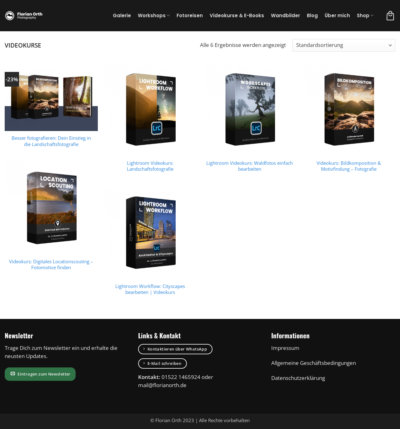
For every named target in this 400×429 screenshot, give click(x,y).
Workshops (154, 15)
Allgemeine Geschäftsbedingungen (313, 362)
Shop (365, 15)
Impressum (285, 347)
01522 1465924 (181, 377)
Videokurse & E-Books (237, 15)
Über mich (337, 15)
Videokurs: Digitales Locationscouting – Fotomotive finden (51, 264)
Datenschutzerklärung (298, 377)
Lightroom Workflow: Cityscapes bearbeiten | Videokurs (150, 289)
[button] (390, 16)
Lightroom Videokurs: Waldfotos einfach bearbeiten (249, 166)
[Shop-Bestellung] (343, 45)
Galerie (122, 15)
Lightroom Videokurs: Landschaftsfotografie (150, 166)
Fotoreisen (190, 15)
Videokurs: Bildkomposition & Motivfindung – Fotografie (349, 166)
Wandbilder (285, 15)
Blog (312, 15)
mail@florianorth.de (162, 385)
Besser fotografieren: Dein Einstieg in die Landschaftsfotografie (51, 141)
